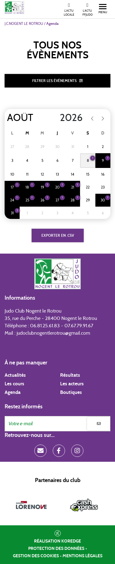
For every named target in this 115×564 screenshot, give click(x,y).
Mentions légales (82, 556)
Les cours (14, 383)
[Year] (67, 118)
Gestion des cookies (36, 556)
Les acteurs (72, 383)
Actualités (15, 375)
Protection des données (56, 548)
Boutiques (71, 392)
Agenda (13, 392)
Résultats (70, 375)
